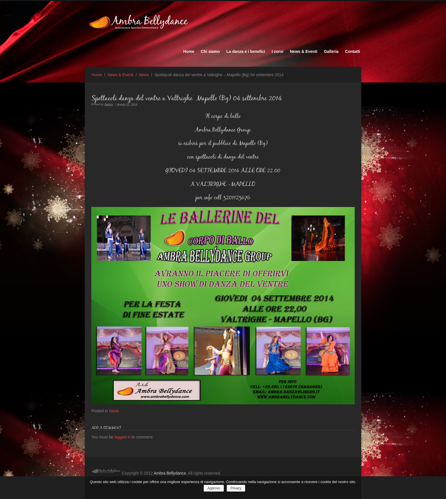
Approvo (213, 488)
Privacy (235, 488)
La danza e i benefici (245, 51)
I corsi (277, 51)
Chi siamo (210, 51)
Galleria (331, 51)
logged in (123, 437)
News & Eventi (303, 51)
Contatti (352, 51)
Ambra (108, 104)
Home (188, 51)
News (144, 75)
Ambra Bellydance (170, 473)
